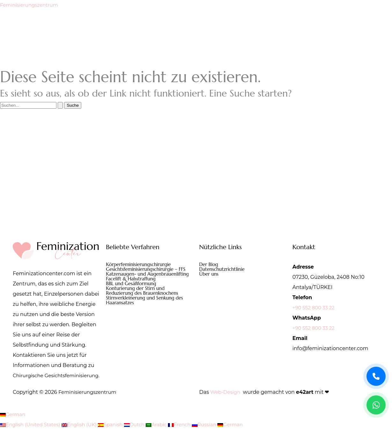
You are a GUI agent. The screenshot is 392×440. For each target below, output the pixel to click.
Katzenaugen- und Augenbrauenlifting (128, 277)
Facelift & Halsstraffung (132, 284)
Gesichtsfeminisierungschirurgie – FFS (148, 269)
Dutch (142, 435)
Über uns (209, 274)
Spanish (117, 435)
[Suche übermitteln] (60, 105)
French (189, 435)
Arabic (165, 435)
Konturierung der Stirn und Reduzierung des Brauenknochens (144, 297)
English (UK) (84, 435)
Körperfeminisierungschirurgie (140, 264)
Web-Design (226, 402)
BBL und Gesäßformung (133, 289)
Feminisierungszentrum (31, 5)
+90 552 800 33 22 (315, 308)
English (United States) (32, 435)
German (13, 425)
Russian (215, 435)
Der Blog (209, 264)
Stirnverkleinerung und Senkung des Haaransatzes (147, 308)
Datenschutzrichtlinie (223, 269)
